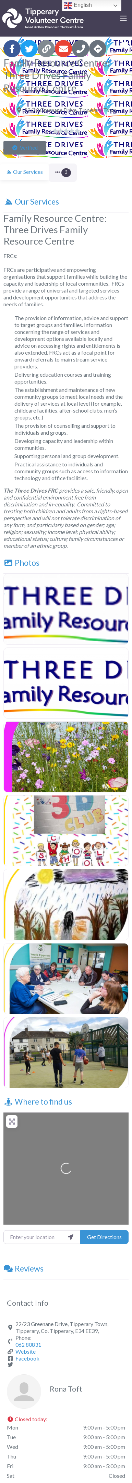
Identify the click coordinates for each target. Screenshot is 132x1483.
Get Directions (104, 1237)
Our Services (31, 201)
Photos (21, 562)
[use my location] (71, 1237)
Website (25, 1351)
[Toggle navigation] (123, 18)
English (78, 5)
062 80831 (28, 1344)
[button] (24, 148)
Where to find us (37, 1101)
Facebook (27, 1358)
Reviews (23, 1268)
